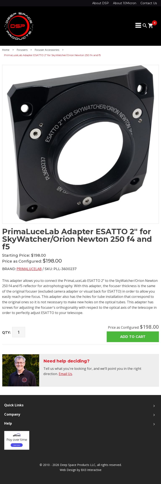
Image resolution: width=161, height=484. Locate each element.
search (145, 26)
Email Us (65, 374)
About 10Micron (124, 3)
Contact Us (148, 3)
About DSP (100, 3)
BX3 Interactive (91, 470)
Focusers (22, 50)
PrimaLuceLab (29, 269)
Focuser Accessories (47, 50)
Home (5, 50)
